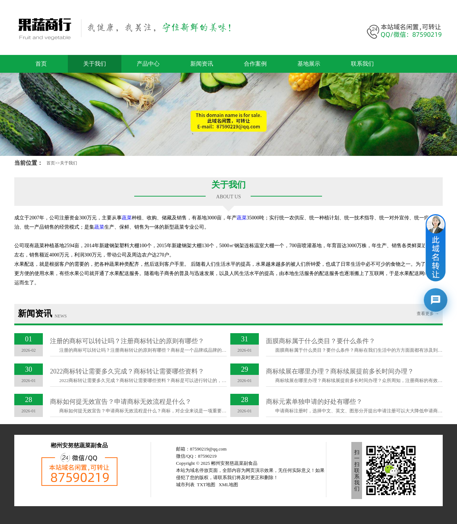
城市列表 (185, 484)
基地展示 (308, 64)
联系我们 (362, 64)
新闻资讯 (201, 64)
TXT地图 (206, 484)
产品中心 (148, 64)
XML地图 (228, 484)
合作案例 (255, 64)
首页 (41, 64)
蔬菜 (127, 217)
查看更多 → (428, 313)
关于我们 (94, 64)
